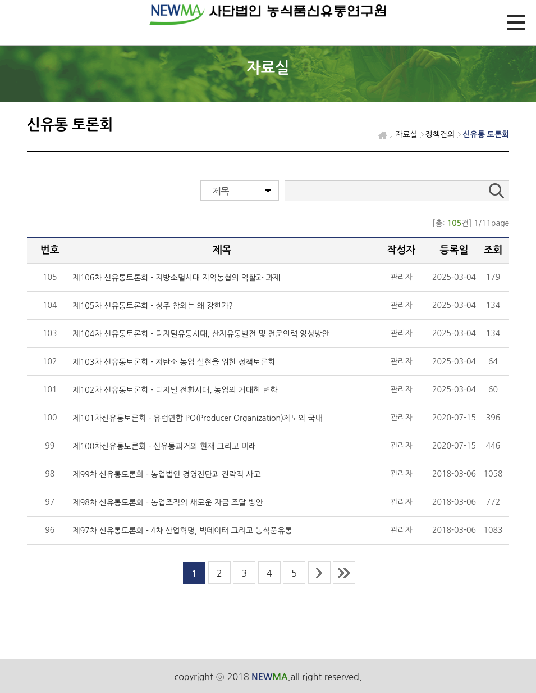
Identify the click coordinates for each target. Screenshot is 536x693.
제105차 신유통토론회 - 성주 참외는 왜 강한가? (153, 306)
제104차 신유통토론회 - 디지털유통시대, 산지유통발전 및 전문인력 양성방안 (201, 334)
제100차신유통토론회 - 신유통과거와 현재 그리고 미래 (164, 446)
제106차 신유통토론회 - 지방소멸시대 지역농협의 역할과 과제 (177, 278)
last (344, 572)
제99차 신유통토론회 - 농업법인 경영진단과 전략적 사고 (167, 474)
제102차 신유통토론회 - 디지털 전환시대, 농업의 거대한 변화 (175, 390)
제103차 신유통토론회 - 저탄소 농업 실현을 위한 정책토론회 (174, 362)
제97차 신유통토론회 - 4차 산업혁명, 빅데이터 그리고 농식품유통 (182, 531)
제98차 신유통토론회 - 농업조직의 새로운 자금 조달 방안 (168, 502)
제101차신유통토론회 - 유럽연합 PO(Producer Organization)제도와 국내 (198, 418)
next (319, 572)
